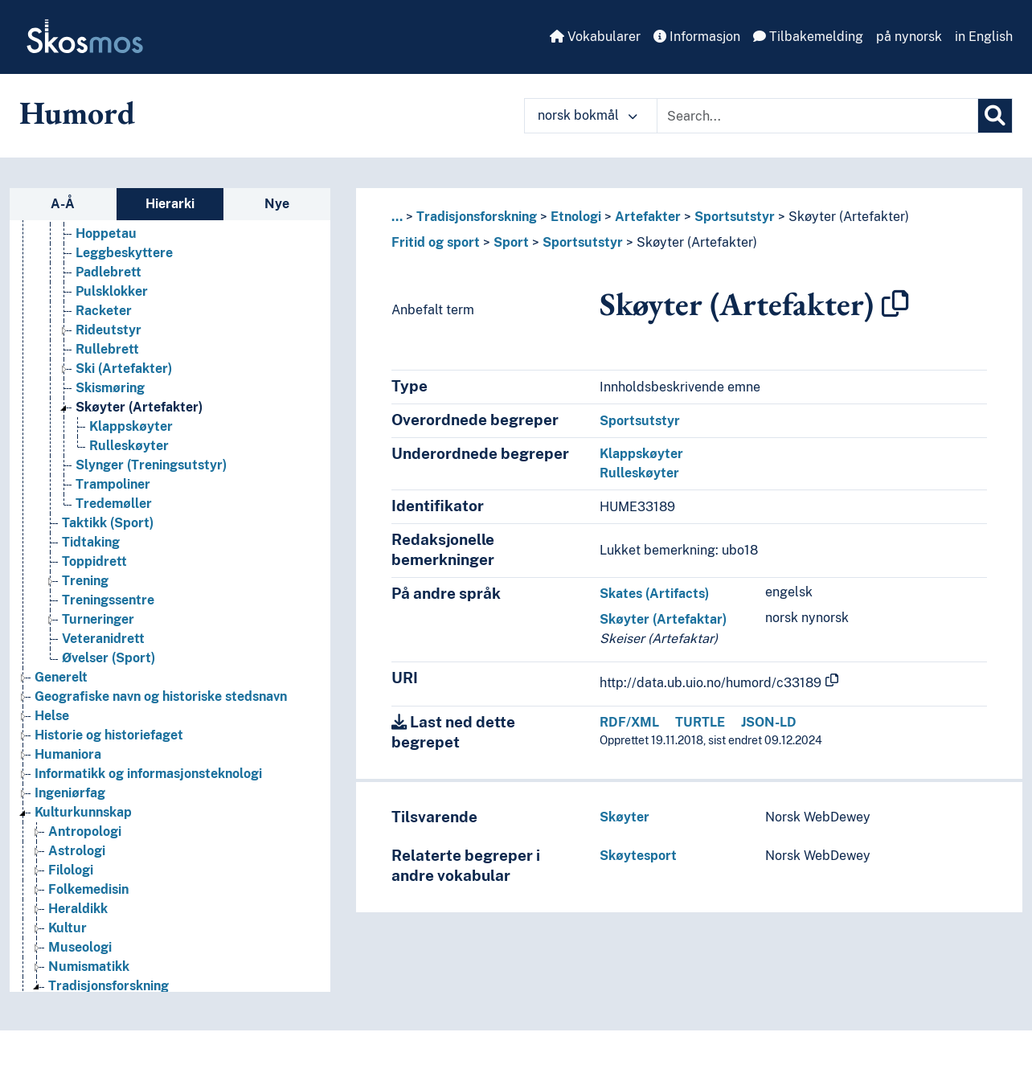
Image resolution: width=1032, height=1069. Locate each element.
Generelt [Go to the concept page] (61, 677)
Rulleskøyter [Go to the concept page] (129, 445)
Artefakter (648, 216)
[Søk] (995, 115)
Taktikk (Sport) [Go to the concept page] (108, 522)
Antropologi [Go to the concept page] (84, 831)
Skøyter (624, 817)
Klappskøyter (641, 453)
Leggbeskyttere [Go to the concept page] (124, 252)
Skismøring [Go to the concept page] (110, 387)
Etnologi (576, 216)
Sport (511, 242)
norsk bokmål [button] (587, 115)
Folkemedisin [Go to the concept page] (88, 889)
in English (984, 36)
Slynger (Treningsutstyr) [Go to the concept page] (151, 465)
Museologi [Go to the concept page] (80, 947)
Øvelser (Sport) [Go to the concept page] (108, 658)
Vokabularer (595, 36)
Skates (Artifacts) (654, 593)
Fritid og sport (435, 242)
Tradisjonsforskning (476, 216)
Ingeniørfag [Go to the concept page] (70, 793)
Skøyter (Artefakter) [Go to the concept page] (139, 407)
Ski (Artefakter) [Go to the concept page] (124, 368)
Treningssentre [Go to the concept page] (108, 600)
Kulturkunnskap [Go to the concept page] (83, 812)
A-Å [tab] (63, 203)
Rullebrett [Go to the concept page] (107, 349)
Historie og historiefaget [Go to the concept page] (109, 735)
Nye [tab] (276, 203)
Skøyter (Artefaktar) (663, 619)
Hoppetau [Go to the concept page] (106, 233)
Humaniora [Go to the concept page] (68, 754)
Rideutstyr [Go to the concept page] (108, 330)
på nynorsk (909, 36)
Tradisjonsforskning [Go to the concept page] (108, 985)
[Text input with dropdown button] (817, 115)
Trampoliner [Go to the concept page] (113, 484)
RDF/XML (629, 722)
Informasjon (696, 36)
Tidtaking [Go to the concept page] (91, 542)
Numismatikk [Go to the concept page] (88, 966)
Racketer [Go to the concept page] (104, 310)
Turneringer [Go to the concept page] (98, 619)
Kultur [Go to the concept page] (67, 928)
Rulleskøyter (639, 473)
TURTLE (700, 722)
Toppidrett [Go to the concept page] (94, 561)
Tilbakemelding (808, 36)
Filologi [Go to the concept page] (70, 870)
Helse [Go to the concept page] (52, 715)
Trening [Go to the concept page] (85, 580)
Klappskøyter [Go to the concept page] (131, 426)
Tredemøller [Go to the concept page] (114, 503)
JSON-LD (769, 722)
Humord (77, 112)
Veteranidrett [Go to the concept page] (103, 638)
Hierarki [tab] (170, 203)
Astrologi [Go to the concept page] (76, 850)
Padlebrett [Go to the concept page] (108, 272)
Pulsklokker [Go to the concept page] (112, 291)
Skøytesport (638, 855)
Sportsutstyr (734, 216)
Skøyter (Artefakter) (848, 216)
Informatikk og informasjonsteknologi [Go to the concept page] (148, 773)
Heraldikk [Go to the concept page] (78, 908)
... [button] (397, 216)
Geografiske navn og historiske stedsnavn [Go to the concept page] (161, 696)
